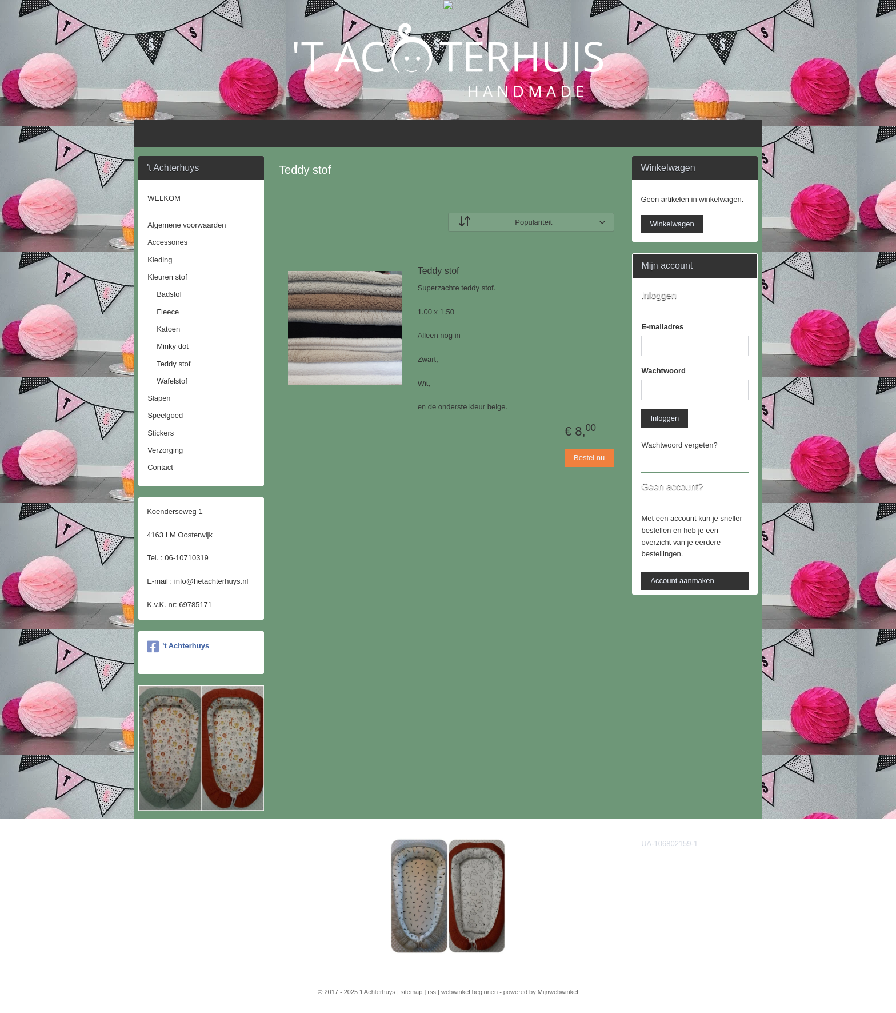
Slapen (158, 398)
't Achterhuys (178, 646)
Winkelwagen (672, 224)
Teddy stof (438, 271)
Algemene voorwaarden (186, 225)
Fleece (168, 312)
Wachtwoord (663, 370)
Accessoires (167, 242)
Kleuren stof (167, 277)
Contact (160, 467)
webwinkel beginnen (469, 991)
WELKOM (164, 198)
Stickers (160, 433)
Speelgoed (165, 415)
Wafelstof (172, 381)
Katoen (168, 329)
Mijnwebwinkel (558, 991)
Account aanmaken (682, 580)
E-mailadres (662, 326)
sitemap (412, 991)
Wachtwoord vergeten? (679, 445)
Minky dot (173, 346)
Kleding (159, 260)
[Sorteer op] (531, 222)
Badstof (169, 294)
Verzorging (165, 450)
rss (431, 991)
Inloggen (664, 418)
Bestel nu (589, 457)
